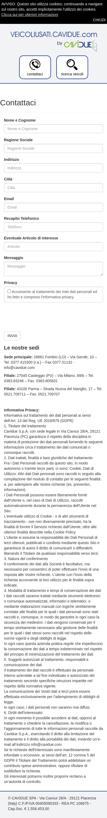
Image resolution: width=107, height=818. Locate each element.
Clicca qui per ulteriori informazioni (29, 14)
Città (8, 179)
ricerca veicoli (72, 67)
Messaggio (13, 258)
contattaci (35, 67)
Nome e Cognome (20, 120)
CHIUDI (99, 20)
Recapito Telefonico (21, 218)
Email (9, 199)
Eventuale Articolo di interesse (31, 238)
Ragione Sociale (18, 140)
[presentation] (44, 317)
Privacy (10, 283)
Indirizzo (11, 159)
